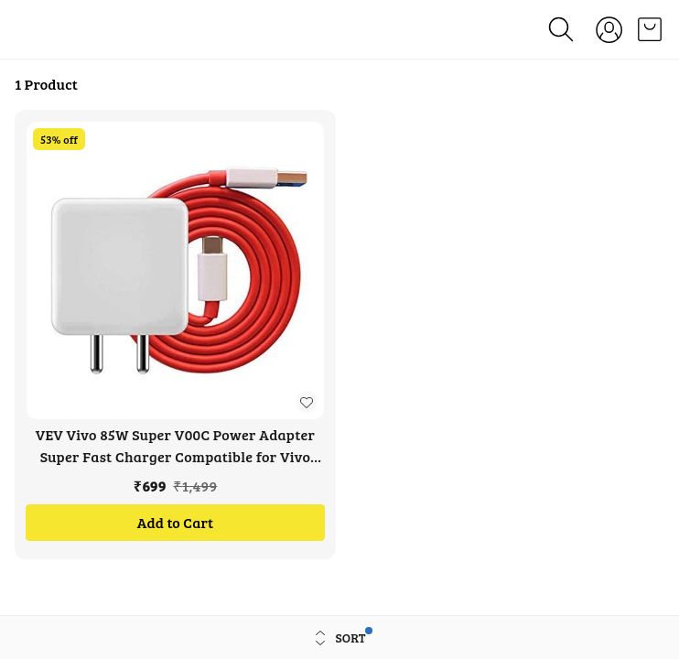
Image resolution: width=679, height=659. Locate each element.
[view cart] (649, 29)
